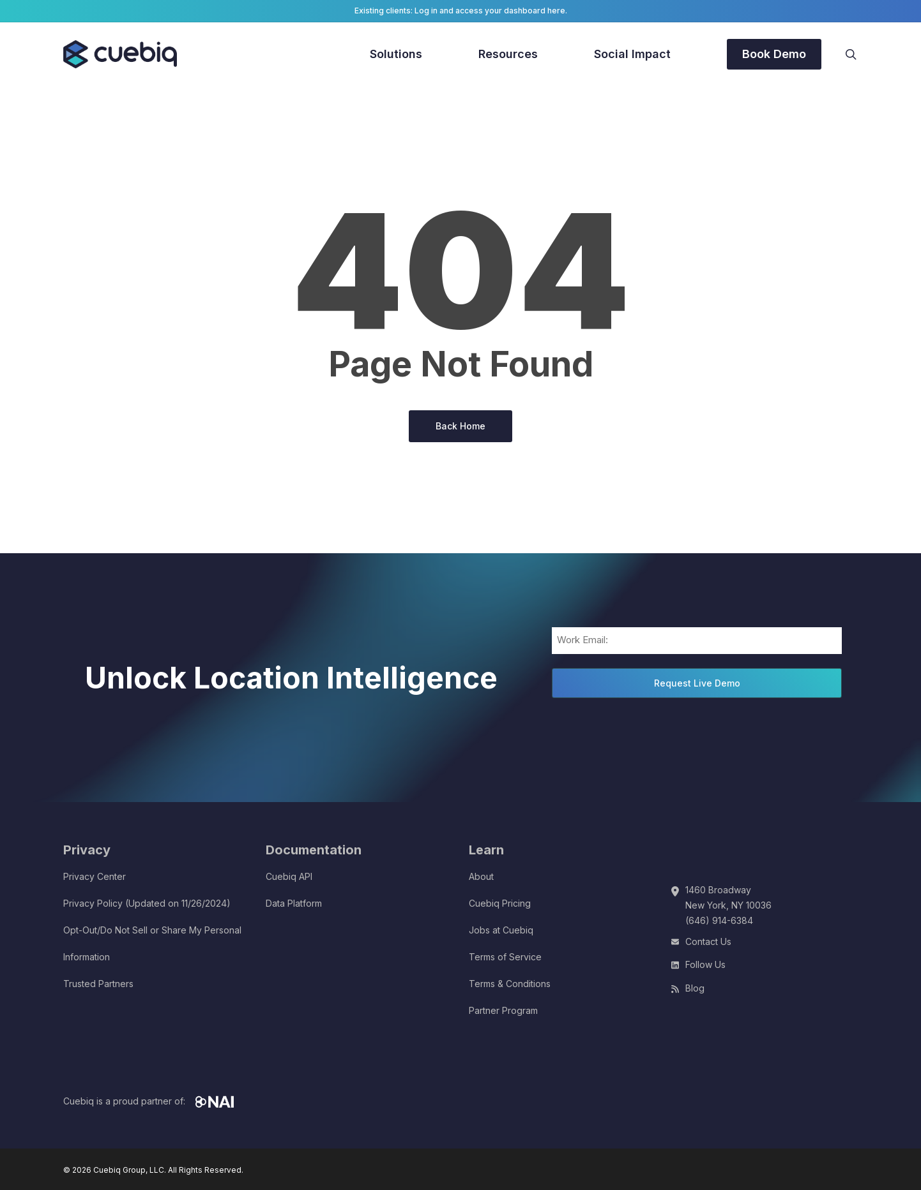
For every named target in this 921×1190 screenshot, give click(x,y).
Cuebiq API (289, 876)
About (481, 876)
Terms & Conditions (510, 983)
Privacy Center (94, 876)
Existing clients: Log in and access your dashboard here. (460, 10)
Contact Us (708, 941)
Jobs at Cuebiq (501, 930)
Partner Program (503, 1010)
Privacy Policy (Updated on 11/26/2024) (147, 903)
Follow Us (705, 964)
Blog (694, 988)
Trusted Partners (98, 983)
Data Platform (294, 903)
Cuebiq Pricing (500, 903)
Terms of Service (505, 956)
